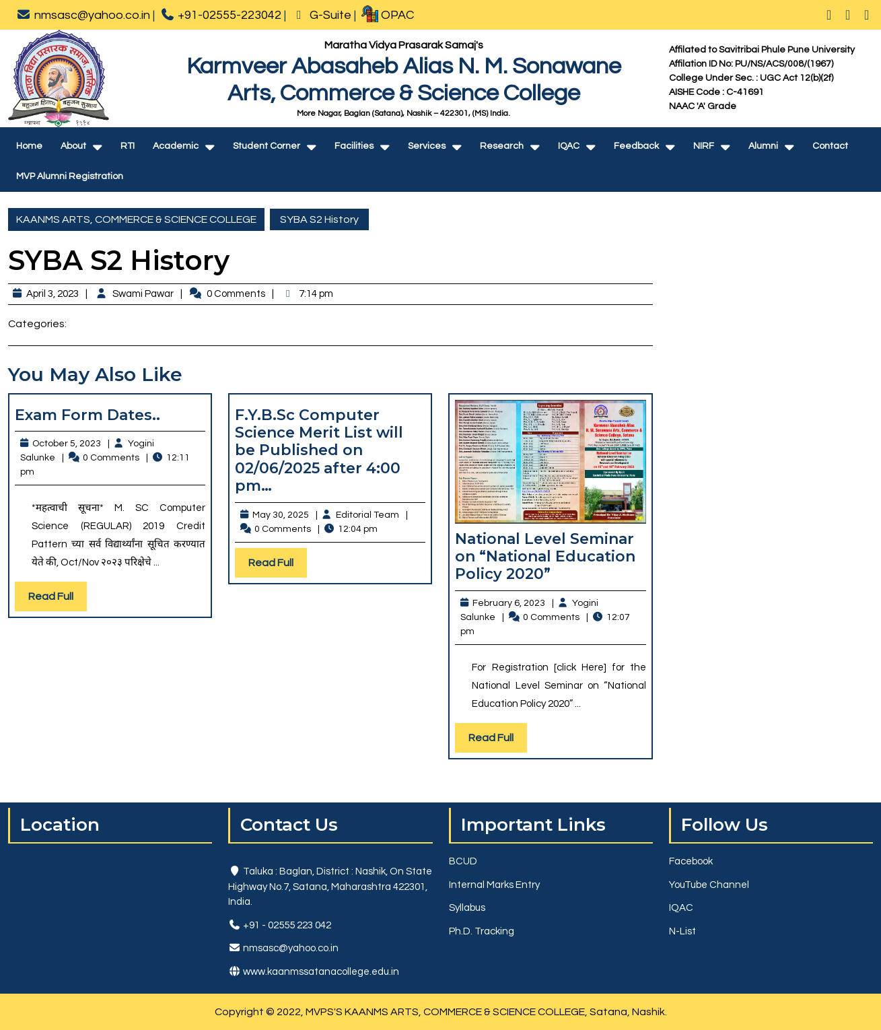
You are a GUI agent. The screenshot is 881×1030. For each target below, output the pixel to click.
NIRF (703, 146)
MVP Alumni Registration (69, 176)
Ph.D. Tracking (481, 931)
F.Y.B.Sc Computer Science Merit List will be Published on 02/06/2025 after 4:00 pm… (319, 450)
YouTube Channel (709, 885)
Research (502, 146)
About (73, 146)
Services (427, 146)
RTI (127, 146)
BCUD (463, 861)
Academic (176, 146)
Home (29, 146)
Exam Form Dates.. (87, 415)
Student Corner (266, 146)
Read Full (57, 599)
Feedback (636, 146)
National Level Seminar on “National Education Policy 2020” (545, 557)
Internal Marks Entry (494, 885)
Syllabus (467, 908)
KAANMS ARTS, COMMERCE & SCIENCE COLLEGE (136, 219)
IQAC (568, 146)
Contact (830, 146)
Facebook (691, 861)
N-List (682, 931)
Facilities (354, 146)
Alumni (763, 146)
